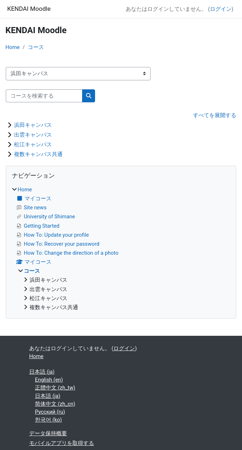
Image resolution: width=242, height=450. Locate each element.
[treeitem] (121, 248)
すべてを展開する (214, 115)
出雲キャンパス (33, 135)
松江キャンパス (33, 144)
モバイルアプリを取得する (61, 443)
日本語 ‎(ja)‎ (41, 372)
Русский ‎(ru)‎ (50, 412)
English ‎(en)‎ (49, 380)
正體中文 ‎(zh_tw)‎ (55, 387)
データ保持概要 (48, 433)
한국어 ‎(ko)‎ (48, 419)
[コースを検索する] (44, 95)
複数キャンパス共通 (38, 154)
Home (12, 47)
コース (36, 47)
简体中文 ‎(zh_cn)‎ (55, 404)
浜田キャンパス (33, 125)
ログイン (221, 9)
